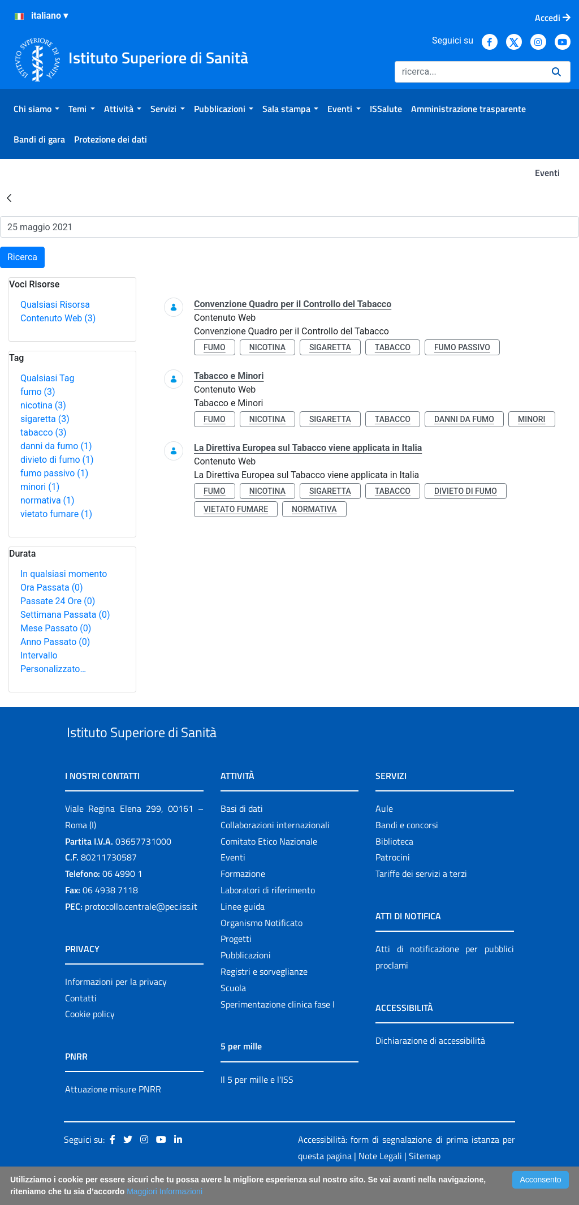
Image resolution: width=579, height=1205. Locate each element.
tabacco (43, 432)
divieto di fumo (57, 459)
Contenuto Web (58, 318)
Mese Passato (55, 628)
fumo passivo (54, 473)
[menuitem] (36, 108)
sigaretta (45, 419)
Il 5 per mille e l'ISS (257, 1105)
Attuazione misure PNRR (113, 1115)
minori (39, 486)
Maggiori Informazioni (164, 1191)
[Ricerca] (469, 72)
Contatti (81, 1024)
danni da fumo (56, 446)
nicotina (43, 405)
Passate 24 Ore (57, 601)
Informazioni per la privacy (116, 1007)
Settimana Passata (65, 614)
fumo (37, 391)
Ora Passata (51, 587)
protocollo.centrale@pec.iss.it (141, 932)
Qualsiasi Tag (47, 378)
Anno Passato (55, 641)
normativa (47, 500)
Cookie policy (90, 1040)
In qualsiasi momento (63, 574)
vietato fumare (56, 514)
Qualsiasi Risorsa (55, 304)
